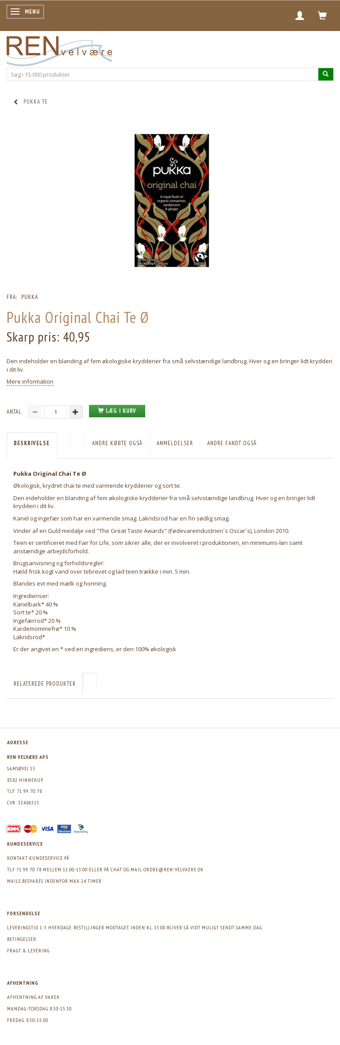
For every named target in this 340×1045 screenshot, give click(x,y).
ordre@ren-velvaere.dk (173, 869)
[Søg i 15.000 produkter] (325, 74)
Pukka (29, 297)
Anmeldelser (175, 443)
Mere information (30, 381)
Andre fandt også (232, 443)
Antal (15, 412)
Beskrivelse (32, 443)
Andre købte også (117, 443)
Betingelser (21, 939)
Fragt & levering (28, 950)
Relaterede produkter (45, 684)
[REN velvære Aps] (59, 49)
